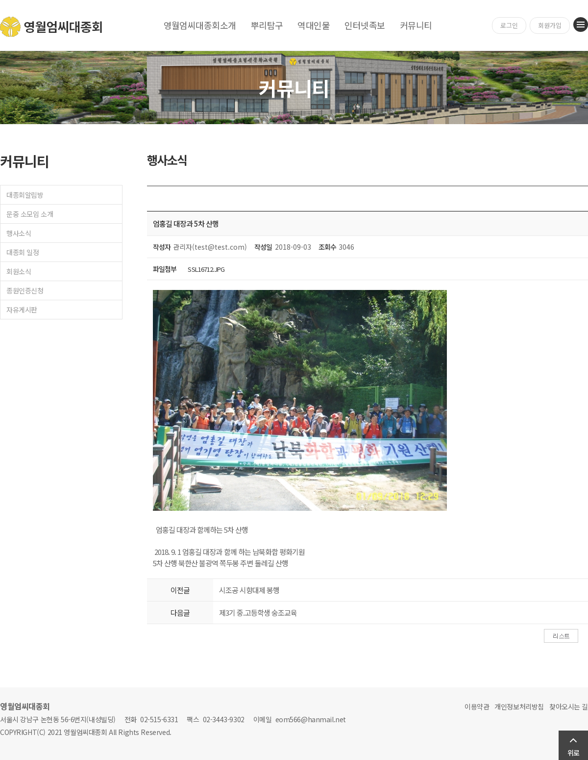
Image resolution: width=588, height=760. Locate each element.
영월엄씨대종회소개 (200, 25)
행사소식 (18, 233)
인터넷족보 (364, 25)
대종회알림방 (24, 195)
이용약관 (477, 706)
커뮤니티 (416, 25)
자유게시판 (21, 309)
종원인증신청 (24, 290)
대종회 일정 (22, 252)
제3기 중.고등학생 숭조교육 (258, 612)
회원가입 (550, 25)
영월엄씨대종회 (51, 27)
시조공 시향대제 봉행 (249, 590)
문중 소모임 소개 (29, 214)
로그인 (509, 25)
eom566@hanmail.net (310, 719)
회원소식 (18, 271)
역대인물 (313, 25)
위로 (573, 753)
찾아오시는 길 (568, 706)
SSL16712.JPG (206, 269)
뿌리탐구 (267, 25)
